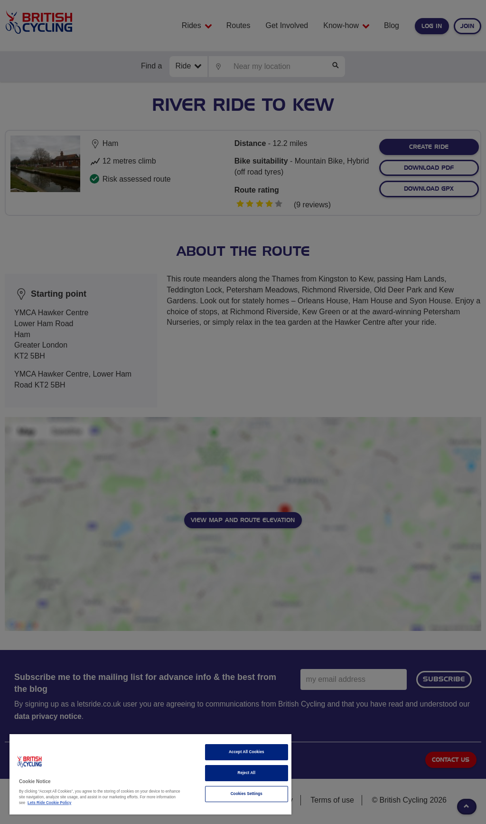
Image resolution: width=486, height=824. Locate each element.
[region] (150, 774)
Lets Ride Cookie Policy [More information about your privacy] (49, 803)
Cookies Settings (246, 794)
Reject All (246, 773)
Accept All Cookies (246, 752)
